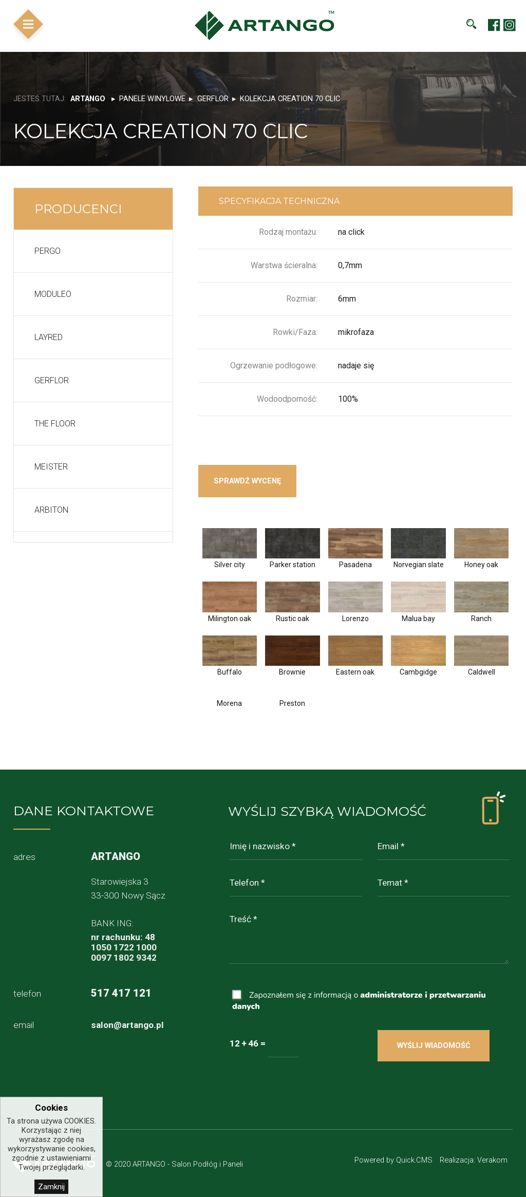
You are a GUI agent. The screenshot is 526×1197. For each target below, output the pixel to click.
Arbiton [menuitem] (51, 510)
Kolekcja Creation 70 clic (290, 98)
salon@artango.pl (127, 1025)
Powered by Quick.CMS (393, 1160)
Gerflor (213, 98)
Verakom (492, 1160)
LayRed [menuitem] (48, 337)
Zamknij (51, 1186)
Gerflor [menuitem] (51, 380)
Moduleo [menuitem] (52, 294)
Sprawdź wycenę (247, 480)
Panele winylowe (152, 98)
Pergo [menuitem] (47, 251)
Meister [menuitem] (51, 467)
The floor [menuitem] (55, 423)
